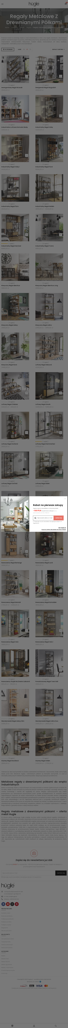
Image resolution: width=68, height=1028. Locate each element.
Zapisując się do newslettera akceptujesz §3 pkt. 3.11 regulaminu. (47, 522)
